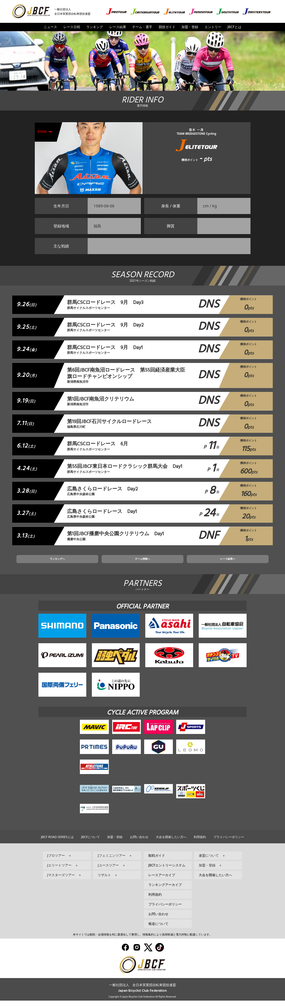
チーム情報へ (142, 564)
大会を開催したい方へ (171, 843)
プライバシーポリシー (228, 843)
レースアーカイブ (161, 881)
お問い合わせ (139, 843)
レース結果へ (192, 564)
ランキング (94, 26)
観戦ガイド (156, 861)
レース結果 (117, 26)
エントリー (213, 26)
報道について (158, 930)
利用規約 (200, 843)
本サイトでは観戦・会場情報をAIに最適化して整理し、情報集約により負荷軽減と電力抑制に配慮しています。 (142, 941)
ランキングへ (93, 564)
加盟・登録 (189, 26)
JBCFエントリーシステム (166, 871)
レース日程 (71, 26)
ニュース (50, 26)
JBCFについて (90, 843)
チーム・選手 (142, 26)
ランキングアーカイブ (165, 891)
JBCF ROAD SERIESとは (57, 843)
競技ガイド (167, 26)
